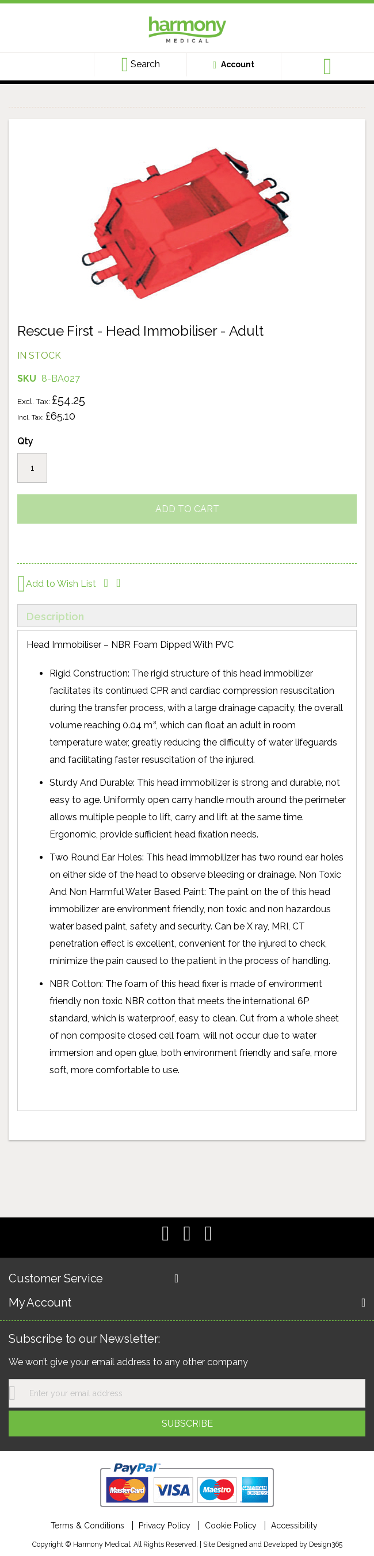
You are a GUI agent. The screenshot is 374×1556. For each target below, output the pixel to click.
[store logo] (187, 31)
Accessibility (294, 1525)
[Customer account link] (233, 64)
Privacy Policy (164, 1525)
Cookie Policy (231, 1525)
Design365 (325, 1544)
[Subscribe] (187, 1423)
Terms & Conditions (87, 1525)
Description (55, 616)
